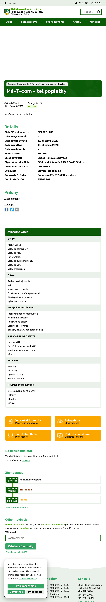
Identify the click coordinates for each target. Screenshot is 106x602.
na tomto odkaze (24, 578)
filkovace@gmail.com (89, 555)
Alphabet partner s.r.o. (44, 572)
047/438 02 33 (86, 552)
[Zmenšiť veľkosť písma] (79, 3)
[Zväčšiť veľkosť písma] (86, 3)
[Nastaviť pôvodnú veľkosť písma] (82, 3)
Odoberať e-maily (20, 496)
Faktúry (32, 56)
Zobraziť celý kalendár (17, 457)
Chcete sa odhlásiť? (16, 502)
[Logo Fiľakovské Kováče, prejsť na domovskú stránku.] (23, 12)
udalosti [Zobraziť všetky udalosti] (26, 410)
